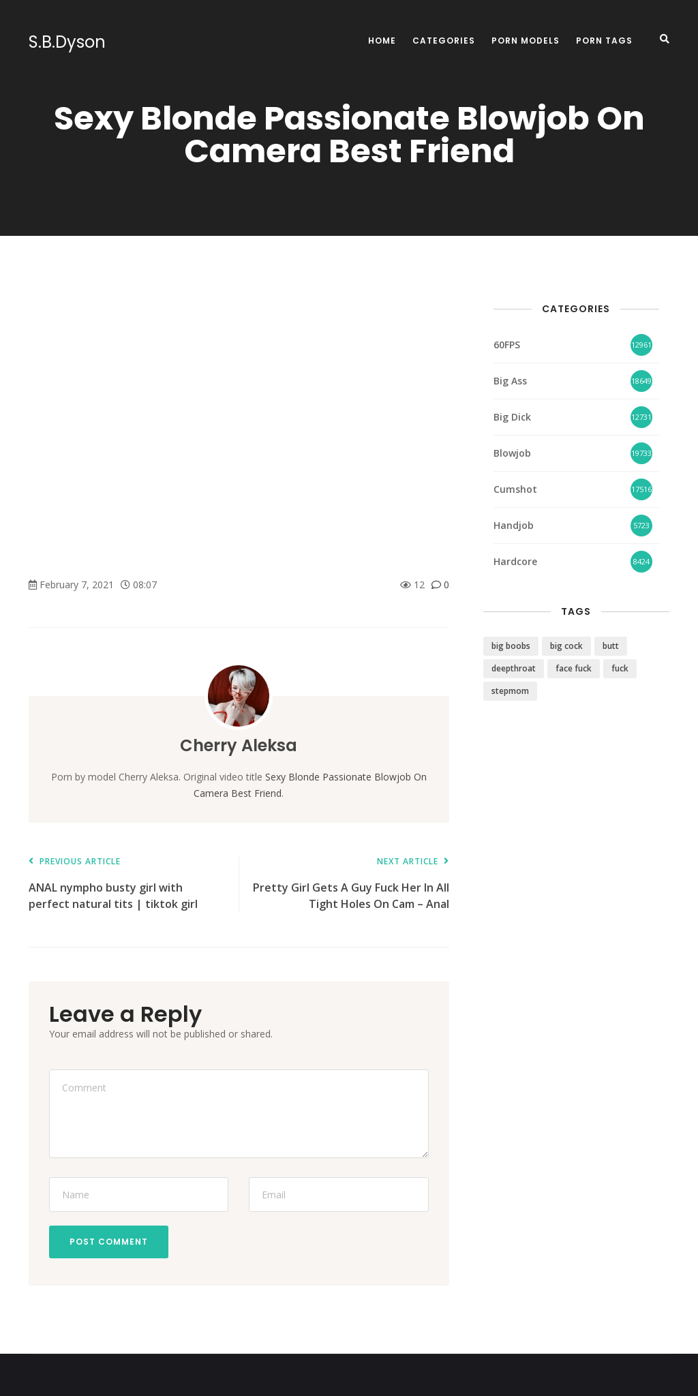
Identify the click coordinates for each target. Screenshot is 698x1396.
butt (611, 646)
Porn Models (525, 40)
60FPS (507, 344)
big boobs (510, 646)
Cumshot (515, 489)
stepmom (510, 691)
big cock (566, 646)
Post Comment (109, 1241)
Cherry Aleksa (238, 745)
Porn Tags (604, 40)
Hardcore (515, 561)
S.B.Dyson (67, 42)
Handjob (514, 525)
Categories (443, 40)
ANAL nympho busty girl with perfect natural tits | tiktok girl (127, 884)
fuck (619, 668)
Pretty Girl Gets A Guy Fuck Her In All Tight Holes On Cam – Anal (350, 884)
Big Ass (510, 380)
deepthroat (513, 668)
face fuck (574, 668)
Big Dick (512, 416)
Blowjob (512, 452)
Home (382, 40)
